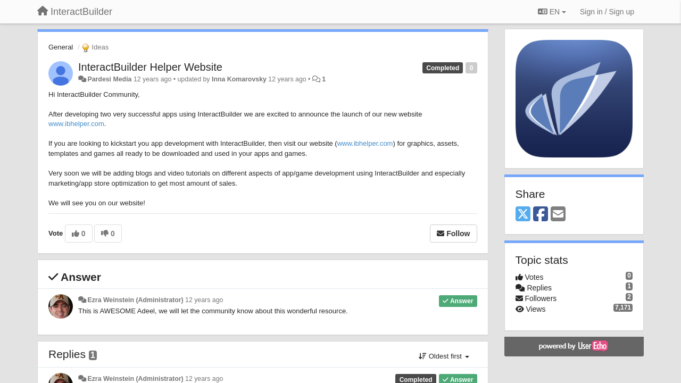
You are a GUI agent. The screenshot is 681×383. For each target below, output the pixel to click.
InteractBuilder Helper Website (150, 67)
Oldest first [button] (444, 356)
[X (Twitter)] (523, 214)
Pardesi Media (109, 79)
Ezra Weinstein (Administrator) (135, 300)
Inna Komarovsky (239, 79)
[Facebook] (540, 214)
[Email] (558, 214)
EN (552, 11)
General (60, 47)
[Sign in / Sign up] (607, 12)
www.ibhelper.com (76, 124)
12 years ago (204, 300)
